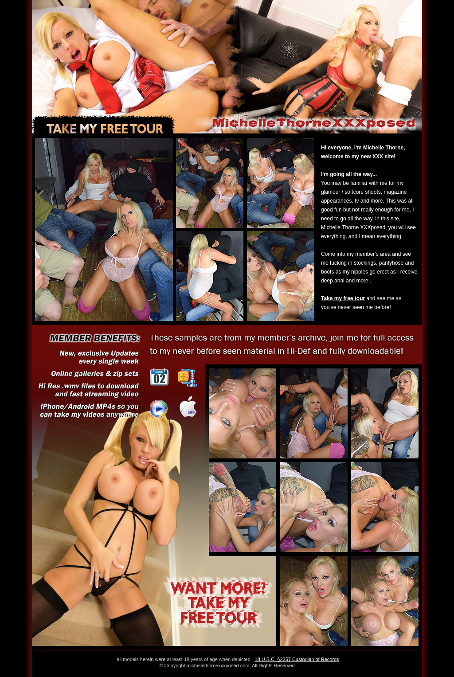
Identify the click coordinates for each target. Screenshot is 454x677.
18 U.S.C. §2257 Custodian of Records (297, 659)
